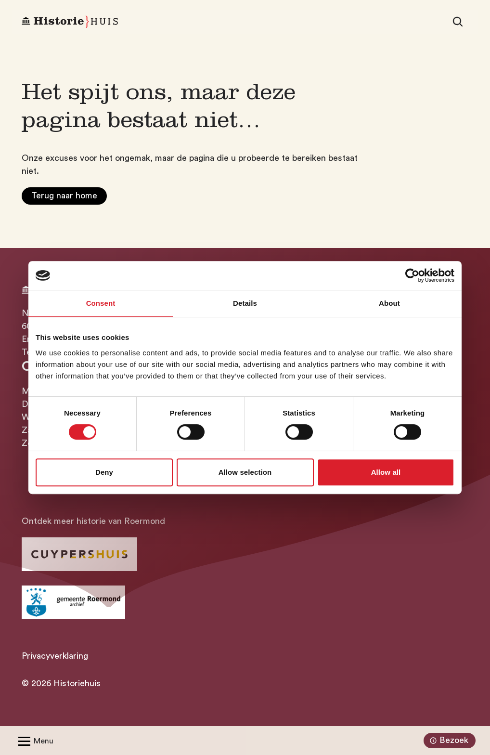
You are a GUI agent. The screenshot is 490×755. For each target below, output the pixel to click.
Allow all (386, 472)
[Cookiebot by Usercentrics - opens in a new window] (412, 275)
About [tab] (389, 303)
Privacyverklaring (55, 655)
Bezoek (447, 740)
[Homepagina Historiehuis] (70, 21)
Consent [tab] (101, 303)
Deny (104, 472)
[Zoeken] (457, 21)
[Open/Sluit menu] (33, 740)
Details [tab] (245, 303)
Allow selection (245, 472)
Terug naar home (64, 195)
